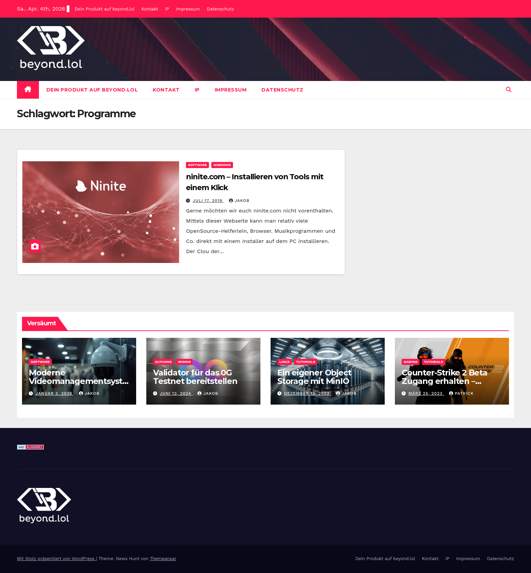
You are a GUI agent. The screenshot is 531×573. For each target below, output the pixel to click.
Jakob (239, 200)
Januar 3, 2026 (55, 393)
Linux (284, 362)
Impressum (188, 9)
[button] (508, 89)
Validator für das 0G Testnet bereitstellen (195, 377)
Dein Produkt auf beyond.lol (104, 9)
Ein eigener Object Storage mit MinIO (314, 377)
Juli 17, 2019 (208, 200)
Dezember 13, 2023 (307, 393)
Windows (222, 165)
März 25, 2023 (426, 393)
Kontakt (149, 9)
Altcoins (163, 362)
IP (167, 9)
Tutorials (305, 362)
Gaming (411, 362)
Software (197, 165)
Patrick (461, 393)
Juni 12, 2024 (176, 393)
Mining (184, 362)
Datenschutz (220, 9)
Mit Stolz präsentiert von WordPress (56, 558)
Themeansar (163, 558)
